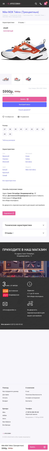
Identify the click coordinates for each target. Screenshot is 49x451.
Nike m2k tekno (31, 170)
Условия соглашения (33, 398)
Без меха (29, 162)
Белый (4, 170)
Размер (4, 125)
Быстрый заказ (24, 104)
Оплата (4, 398)
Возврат (5, 401)
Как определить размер (10, 391)
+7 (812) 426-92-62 (32, 412)
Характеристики (8, 22)
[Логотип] (6, 433)
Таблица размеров (8, 140)
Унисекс (5, 159)
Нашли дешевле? (24, 110)
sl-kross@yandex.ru (9, 310)
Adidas (4, 415)
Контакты (29, 401)
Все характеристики (9, 180)
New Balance (6, 422)
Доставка (5, 394)
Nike (3, 412)
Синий (4, 175)
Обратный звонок (31, 414)
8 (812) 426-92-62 (17, 324)
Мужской (5, 156)
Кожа (27, 156)
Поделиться (9, 213)
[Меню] (3, 3)
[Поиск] (36, 3)
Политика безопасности (34, 394)
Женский (5, 162)
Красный (5, 172)
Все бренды (6, 425)
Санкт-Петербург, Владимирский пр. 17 (24, 255)
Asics (4, 418)
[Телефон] (41, 3)
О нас (27, 391)
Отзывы (21, 22)
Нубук (28, 159)
